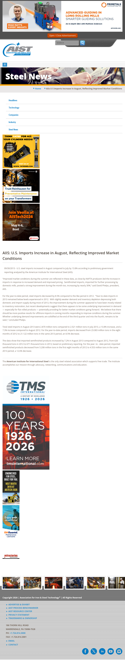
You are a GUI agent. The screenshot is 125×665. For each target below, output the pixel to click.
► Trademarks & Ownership (21, 618)
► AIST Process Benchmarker (22, 607)
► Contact (12, 644)
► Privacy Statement (17, 614)
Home (38, 88)
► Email (10, 640)
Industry (12, 122)
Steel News (13, 129)
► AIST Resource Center (19, 611)
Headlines (13, 100)
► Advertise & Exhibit (18, 604)
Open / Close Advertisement (62, 35)
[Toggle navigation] (5, 65)
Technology (14, 107)
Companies (13, 114)
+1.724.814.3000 (17, 633)
